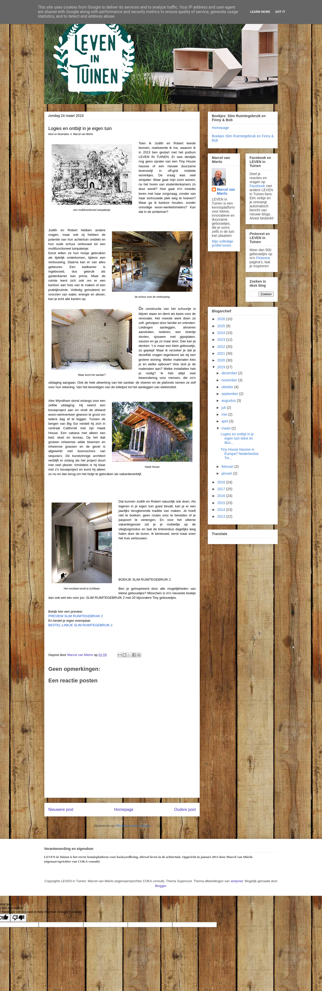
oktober (227, 387)
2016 (221, 496)
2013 (221, 516)
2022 (221, 347)
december (229, 373)
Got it (280, 12)
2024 (221, 333)
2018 (221, 482)
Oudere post (185, 809)
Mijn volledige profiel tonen (222, 243)
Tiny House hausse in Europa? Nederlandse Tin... (240, 453)
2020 (221, 360)
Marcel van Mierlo (226, 191)
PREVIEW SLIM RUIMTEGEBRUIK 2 (75, 616)
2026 (221, 319)
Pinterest (263, 258)
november (229, 380)
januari (227, 473)
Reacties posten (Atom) (133, 826)
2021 (221, 353)
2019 (221, 367)
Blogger (160, 886)
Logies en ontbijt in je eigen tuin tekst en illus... (237, 438)
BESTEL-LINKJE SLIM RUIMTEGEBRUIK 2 (80, 625)
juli (224, 408)
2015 (221, 503)
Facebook (257, 186)
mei (224, 414)
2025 (221, 326)
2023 (221, 340)
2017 (221, 489)
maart (226, 428)
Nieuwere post (60, 809)
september (230, 394)
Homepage (123, 809)
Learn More (260, 12)
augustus (229, 401)
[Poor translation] (18, 918)
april (225, 421)
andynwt (237, 881)
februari (227, 467)
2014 (221, 510)
